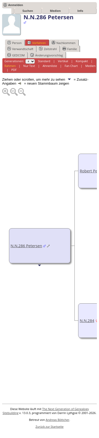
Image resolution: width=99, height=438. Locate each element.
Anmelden (15, 5)
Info (80, 11)
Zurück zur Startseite (49, 427)
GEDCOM (16, 55)
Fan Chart (71, 66)
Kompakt (82, 61)
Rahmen (10, 66)
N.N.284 (87, 320)
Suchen (27, 11)
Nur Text (29, 66)
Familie (70, 49)
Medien (55, 11)
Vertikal (63, 61)
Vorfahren (36, 43)
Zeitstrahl (47, 49)
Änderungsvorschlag (46, 55)
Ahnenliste (50, 66)
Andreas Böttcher (57, 420)
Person (14, 43)
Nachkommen (64, 43)
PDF (14, 70)
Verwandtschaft (20, 49)
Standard (44, 61)
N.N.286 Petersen (26, 245)
